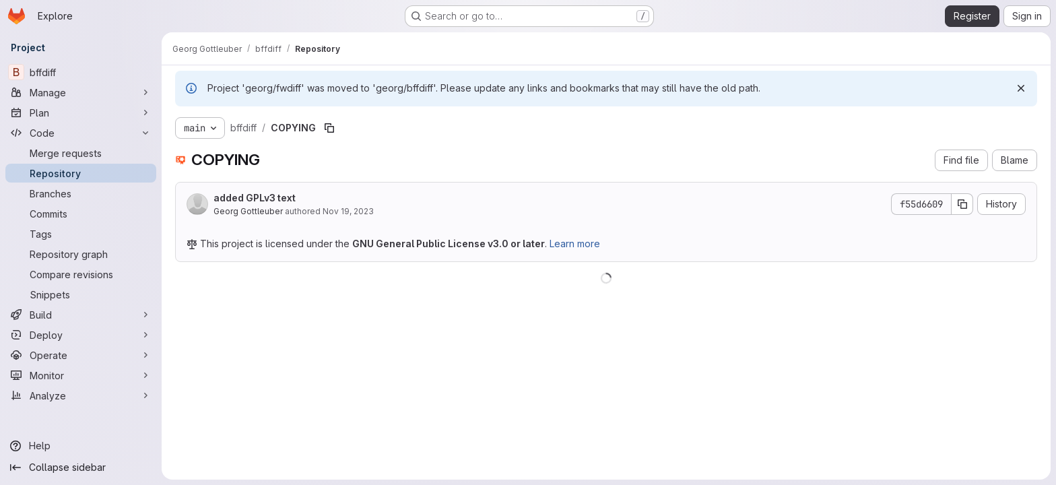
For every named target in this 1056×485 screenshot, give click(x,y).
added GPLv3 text (254, 197)
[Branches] (80, 193)
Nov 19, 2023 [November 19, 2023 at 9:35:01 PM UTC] (348, 211)
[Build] (80, 314)
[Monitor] (80, 375)
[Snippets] (80, 294)
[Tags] (80, 233)
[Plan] (80, 112)
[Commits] (80, 213)
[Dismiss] (1021, 88)
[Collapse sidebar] (80, 467)
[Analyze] (80, 395)
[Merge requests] (80, 152)
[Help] (80, 446)
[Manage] (80, 92)
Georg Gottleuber (248, 211)
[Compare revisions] (80, 274)
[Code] (80, 132)
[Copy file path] (329, 128)
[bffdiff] (80, 72)
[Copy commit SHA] (962, 204)
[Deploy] (80, 334)
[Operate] (80, 355)
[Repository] (80, 173)
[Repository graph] (80, 254)
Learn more (575, 243)
